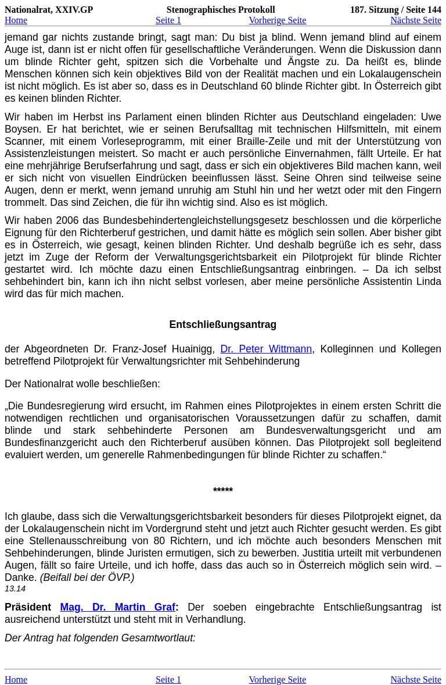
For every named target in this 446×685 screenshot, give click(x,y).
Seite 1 (168, 20)
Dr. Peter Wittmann (266, 349)
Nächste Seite (415, 20)
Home (16, 20)
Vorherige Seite (278, 20)
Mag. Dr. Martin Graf (117, 607)
